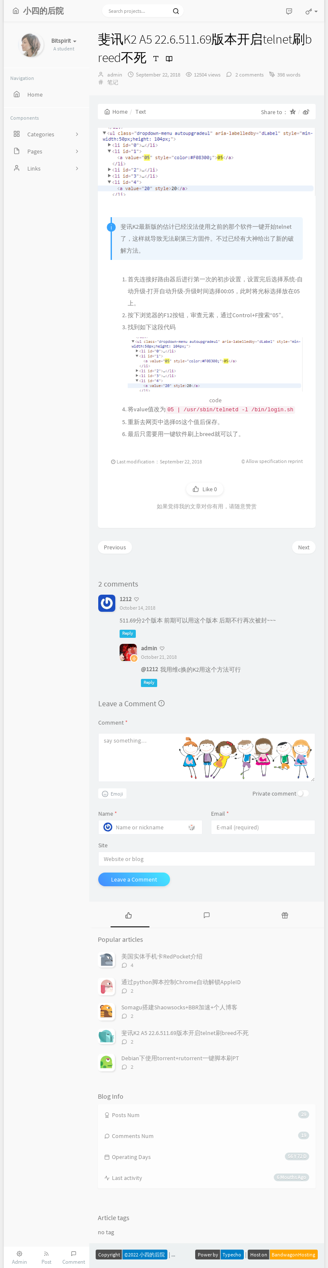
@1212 (149, 669)
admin (114, 74)
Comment (113, 722)
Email (220, 813)
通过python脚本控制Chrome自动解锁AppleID (181, 982)
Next (304, 547)
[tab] (128, 914)
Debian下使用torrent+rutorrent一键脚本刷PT (180, 1058)
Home (116, 111)
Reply (127, 634)
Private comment (274, 793)
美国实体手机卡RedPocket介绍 (161, 956)
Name (107, 813)
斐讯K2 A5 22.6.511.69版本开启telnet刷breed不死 (185, 1033)
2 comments (249, 74)
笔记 (112, 82)
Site (103, 845)
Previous (115, 547)
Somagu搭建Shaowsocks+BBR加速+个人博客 (179, 1007)
